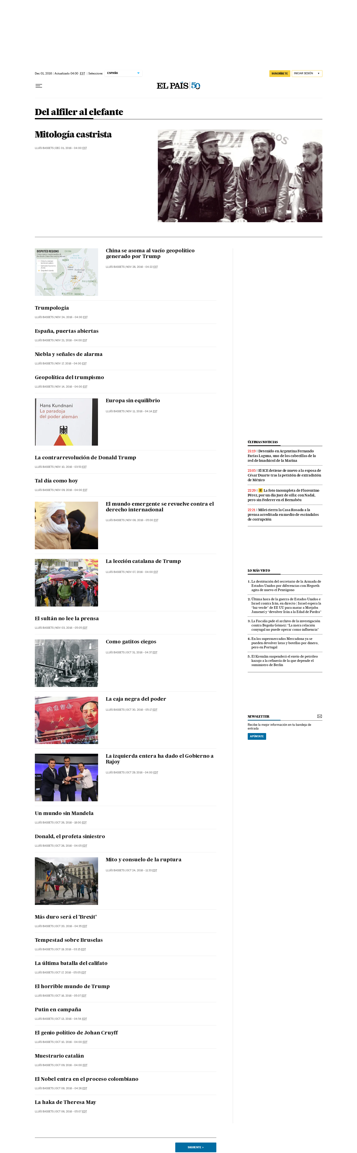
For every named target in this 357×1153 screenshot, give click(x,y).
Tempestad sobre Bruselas (69, 940)
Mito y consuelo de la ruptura (143, 860)
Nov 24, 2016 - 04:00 (71, 317)
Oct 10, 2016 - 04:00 (71, 1042)
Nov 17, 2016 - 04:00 (71, 363)
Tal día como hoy (56, 481)
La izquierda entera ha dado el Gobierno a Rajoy (160, 759)
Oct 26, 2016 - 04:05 (71, 845)
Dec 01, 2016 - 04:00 (71, 148)
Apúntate (257, 736)
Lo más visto (259, 570)
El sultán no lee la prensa (67, 618)
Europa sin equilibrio (133, 401)
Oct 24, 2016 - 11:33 (141, 870)
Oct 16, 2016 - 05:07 (70, 995)
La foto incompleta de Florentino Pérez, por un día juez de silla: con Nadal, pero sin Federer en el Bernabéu (284, 495)
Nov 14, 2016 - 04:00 (71, 386)
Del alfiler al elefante (79, 112)
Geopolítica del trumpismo (69, 377)
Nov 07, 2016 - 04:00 (142, 572)
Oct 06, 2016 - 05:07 (71, 1111)
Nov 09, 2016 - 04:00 (71, 490)
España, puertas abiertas (67, 331)
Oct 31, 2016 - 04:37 (141, 652)
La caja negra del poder (136, 699)
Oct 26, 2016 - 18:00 (71, 822)
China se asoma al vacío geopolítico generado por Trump (150, 254)
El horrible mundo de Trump (72, 986)
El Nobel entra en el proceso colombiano (86, 1079)
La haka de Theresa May (65, 1102)
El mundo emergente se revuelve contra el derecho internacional (160, 507)
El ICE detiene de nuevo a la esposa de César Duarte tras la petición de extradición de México (284, 475)
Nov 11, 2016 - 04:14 (141, 411)
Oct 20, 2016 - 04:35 (71, 926)
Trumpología (52, 308)
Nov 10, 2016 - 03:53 (71, 467)
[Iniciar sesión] (307, 73)
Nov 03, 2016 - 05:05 (71, 627)
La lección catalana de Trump (143, 561)
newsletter (259, 716)
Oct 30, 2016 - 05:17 (141, 709)
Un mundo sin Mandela (64, 813)
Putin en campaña (58, 1010)
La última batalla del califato (71, 963)
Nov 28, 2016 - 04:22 (142, 267)
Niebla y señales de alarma (69, 354)
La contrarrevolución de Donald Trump (85, 458)
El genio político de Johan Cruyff (76, 1033)
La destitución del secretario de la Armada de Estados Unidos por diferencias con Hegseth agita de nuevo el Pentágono (286, 585)
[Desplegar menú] (39, 86)
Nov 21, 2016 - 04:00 (71, 340)
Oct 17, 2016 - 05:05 (70, 972)
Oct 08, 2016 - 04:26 (71, 1088)
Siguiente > (196, 1147)
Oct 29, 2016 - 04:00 (142, 772)
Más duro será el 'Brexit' (66, 917)
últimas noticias (263, 442)
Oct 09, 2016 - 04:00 (71, 1065)
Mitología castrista (73, 134)
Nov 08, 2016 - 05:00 (142, 520)
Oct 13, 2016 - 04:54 (71, 1018)
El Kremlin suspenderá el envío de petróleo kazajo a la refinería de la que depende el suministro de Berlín (284, 660)
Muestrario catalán (59, 1056)
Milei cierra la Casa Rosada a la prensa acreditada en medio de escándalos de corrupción (283, 515)
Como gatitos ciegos (131, 642)
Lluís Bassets (44, 148)
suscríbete (280, 73)
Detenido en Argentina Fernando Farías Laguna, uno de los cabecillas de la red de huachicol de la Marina (282, 456)
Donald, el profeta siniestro (70, 836)
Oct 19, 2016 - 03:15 (70, 949)
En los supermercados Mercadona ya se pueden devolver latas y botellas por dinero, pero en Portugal (284, 643)
